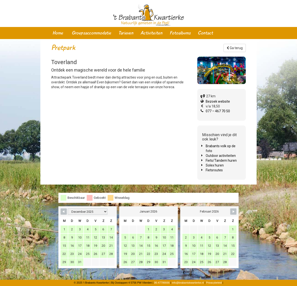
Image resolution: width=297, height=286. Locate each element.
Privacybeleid (214, 282)
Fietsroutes (214, 170)
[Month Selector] (87, 211)
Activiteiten (151, 33)
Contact (205, 33)
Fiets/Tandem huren (221, 160)
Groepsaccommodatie (91, 33)
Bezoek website (218, 101)
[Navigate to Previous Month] (64, 211)
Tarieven (125, 33)
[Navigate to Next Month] (233, 211)
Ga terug (235, 48)
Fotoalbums (180, 33)
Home (57, 33)
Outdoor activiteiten (221, 156)
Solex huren (215, 165)
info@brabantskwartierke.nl (188, 282)
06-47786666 (162, 282)
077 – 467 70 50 (218, 111)
